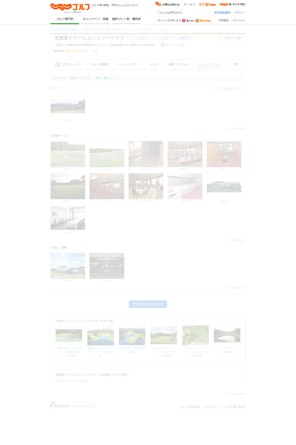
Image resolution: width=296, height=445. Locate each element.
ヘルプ (191, 4)
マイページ (238, 20)
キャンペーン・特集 (96, 19)
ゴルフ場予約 (64, 19)
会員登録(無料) (222, 12)
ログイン (240, 12)
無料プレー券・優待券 (126, 19)
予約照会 (224, 20)
